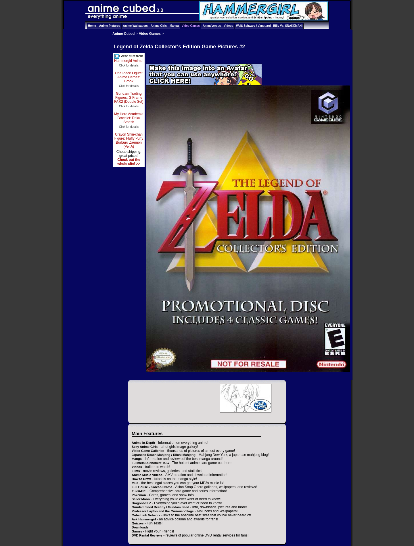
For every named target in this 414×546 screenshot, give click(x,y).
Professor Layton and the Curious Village (163, 511)
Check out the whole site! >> (128, 162)
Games (137, 531)
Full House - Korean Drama (152, 487)
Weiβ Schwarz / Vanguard (253, 25)
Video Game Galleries (148, 450)
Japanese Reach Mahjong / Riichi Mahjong (163, 454)
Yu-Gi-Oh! (139, 491)
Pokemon (139, 495)
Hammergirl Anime (128, 61)
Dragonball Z (141, 503)
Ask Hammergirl (144, 519)
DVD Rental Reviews (147, 535)
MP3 (135, 483)
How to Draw (141, 479)
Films (136, 471)
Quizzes (138, 523)
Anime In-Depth (143, 442)
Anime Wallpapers (135, 25)
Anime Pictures (109, 25)
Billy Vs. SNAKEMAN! (288, 25)
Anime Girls (159, 25)
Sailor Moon (141, 499)
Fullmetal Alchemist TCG (150, 463)
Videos (228, 25)
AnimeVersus (212, 25)
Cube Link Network (146, 515)
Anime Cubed (123, 34)
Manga (174, 25)
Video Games (191, 25)
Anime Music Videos (147, 475)
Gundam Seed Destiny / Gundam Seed (160, 507)
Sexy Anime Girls (145, 446)
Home (92, 25)
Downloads (140, 527)
